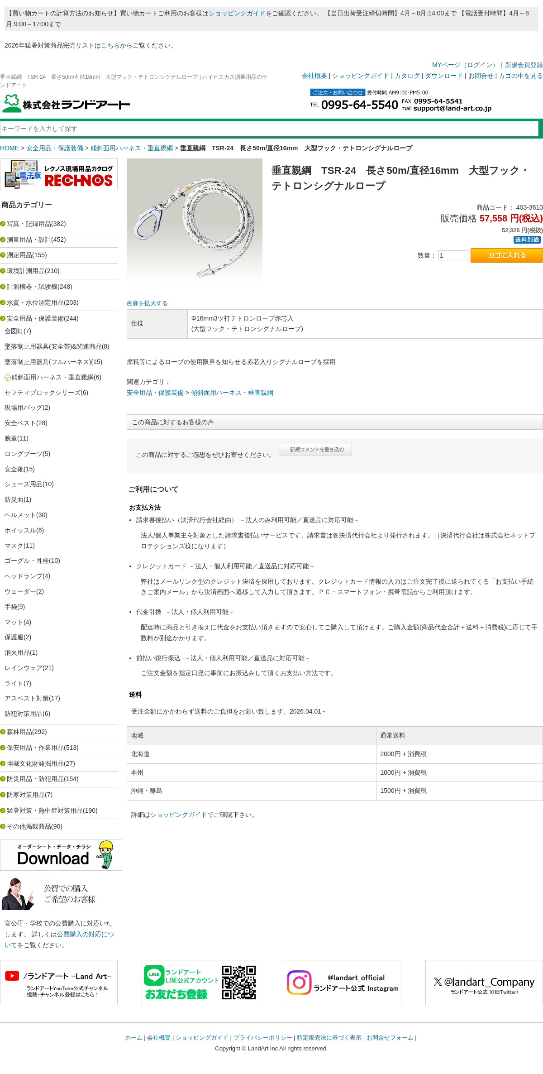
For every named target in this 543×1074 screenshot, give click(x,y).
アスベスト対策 (27, 698)
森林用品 (19, 731)
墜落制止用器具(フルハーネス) (48, 361)
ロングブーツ (24, 453)
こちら (110, 45)
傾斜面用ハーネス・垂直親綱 (131, 148)
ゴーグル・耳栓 (27, 560)
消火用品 (17, 652)
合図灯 (14, 331)
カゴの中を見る (521, 75)
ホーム (134, 1037)
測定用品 (19, 255)
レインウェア (24, 667)
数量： (427, 255)
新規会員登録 (524, 64)
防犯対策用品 (24, 713)
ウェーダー (20, 591)
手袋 (11, 606)
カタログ (407, 75)
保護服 (14, 637)
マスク (14, 545)
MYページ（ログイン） (465, 64)
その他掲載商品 (29, 826)
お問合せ (481, 75)
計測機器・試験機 (32, 286)
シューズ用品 (24, 484)
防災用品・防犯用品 (35, 778)
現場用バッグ (24, 407)
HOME (9, 148)
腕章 (11, 438)
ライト (14, 683)
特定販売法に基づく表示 (329, 1037)
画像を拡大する (147, 303)
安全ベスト (20, 423)
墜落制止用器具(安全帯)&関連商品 (53, 346)
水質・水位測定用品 (35, 302)
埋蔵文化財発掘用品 (35, 763)
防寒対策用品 (26, 794)
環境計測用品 (26, 270)
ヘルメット (20, 514)
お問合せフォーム (390, 1037)
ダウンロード (444, 75)
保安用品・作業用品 (35, 747)
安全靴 (14, 469)
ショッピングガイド (237, 13)
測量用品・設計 (29, 239)
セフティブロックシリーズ (43, 392)
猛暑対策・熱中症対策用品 (45, 810)
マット (14, 622)
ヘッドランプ (24, 576)
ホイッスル (20, 530)
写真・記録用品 (29, 223)
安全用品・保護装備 (54, 148)
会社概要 (314, 75)
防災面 (14, 499)
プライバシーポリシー (262, 1037)
